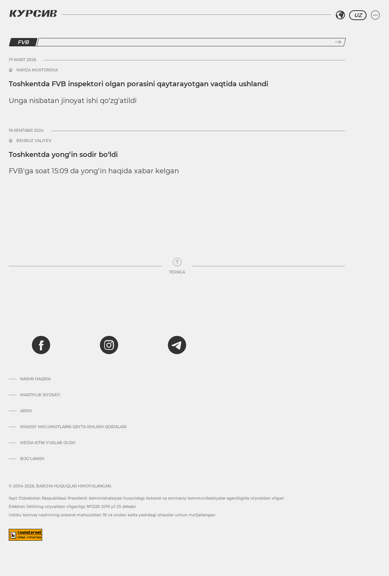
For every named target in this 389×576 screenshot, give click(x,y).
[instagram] (109, 345)
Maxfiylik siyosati (40, 395)
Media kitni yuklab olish (47, 443)
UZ (358, 15)
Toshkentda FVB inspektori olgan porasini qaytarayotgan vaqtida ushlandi (138, 84)
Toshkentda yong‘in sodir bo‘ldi (63, 154)
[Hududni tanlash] (340, 15)
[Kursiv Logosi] (33, 13)
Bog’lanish (32, 459)
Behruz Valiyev (33, 141)
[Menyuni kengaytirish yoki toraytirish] (375, 15)
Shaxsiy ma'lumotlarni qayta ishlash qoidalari (73, 427)
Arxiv (26, 411)
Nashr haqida (35, 379)
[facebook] (41, 345)
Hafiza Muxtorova (37, 70)
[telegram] (177, 345)
